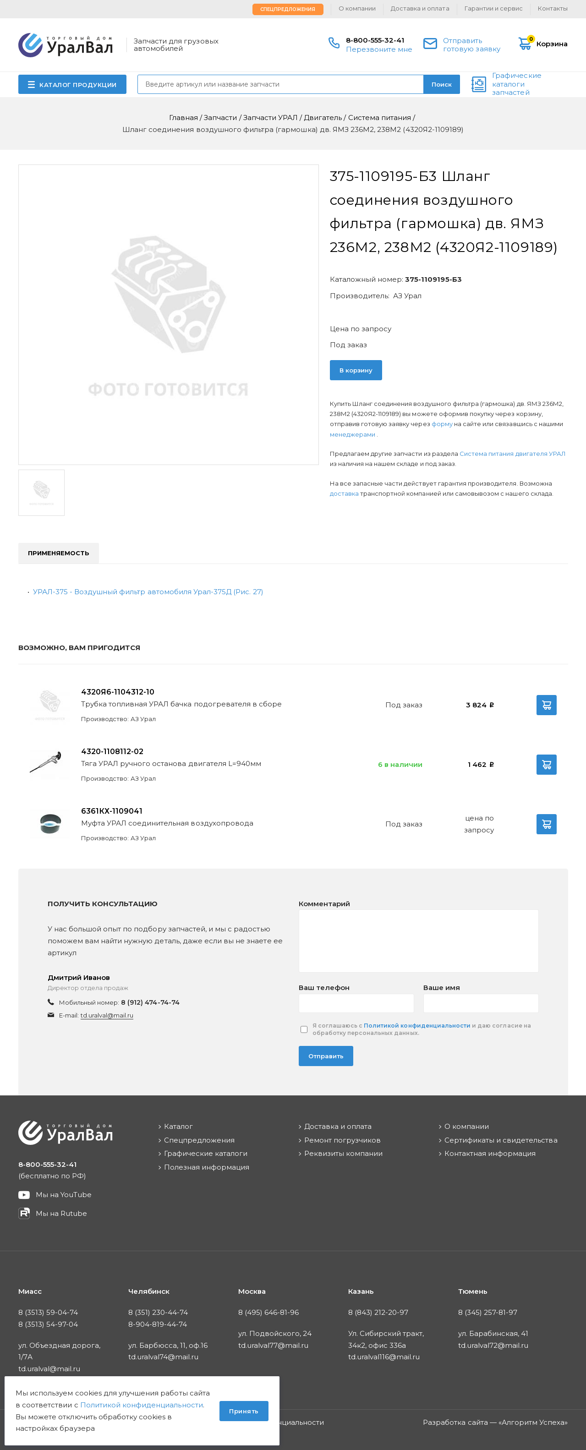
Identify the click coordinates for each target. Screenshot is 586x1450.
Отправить (326, 1056)
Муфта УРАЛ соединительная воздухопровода (167, 823)
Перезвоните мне (379, 49)
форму (442, 423)
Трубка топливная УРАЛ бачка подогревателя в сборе (181, 704)
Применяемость (59, 553)
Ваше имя (441, 987)
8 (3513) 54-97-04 (48, 1324)
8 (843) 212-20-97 (378, 1312)
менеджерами (353, 434)
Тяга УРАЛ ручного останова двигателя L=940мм (171, 763)
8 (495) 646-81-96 (268, 1312)
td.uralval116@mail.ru (384, 1356)
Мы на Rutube (61, 1213)
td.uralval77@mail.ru (273, 1345)
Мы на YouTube (64, 1194)
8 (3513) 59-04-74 (48, 1312)
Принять (244, 1411)
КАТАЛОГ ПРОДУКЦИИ (78, 84)
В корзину (356, 370)
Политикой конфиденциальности (417, 1025)
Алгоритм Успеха (533, 1422)
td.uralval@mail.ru (107, 1015)
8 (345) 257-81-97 (488, 1312)
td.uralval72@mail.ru (493, 1345)
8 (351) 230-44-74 (158, 1312)
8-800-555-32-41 (375, 40)
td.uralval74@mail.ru (163, 1356)
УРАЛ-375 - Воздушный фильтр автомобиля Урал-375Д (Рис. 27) (148, 591)
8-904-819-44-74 (157, 1324)
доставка (344, 493)
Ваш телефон (324, 987)
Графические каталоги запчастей (516, 84)
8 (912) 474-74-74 (150, 1002)
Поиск (442, 84)
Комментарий (324, 903)
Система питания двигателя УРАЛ (513, 453)
